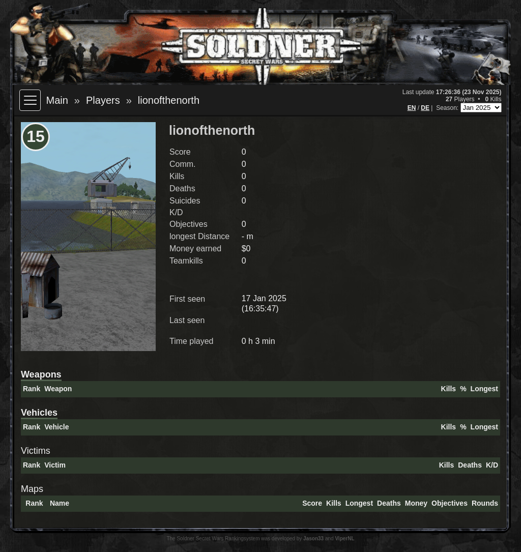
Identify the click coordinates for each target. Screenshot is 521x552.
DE (425, 107)
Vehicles (39, 413)
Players (103, 100)
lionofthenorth (168, 100)
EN (412, 107)
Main (57, 100)
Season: (448, 107)
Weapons (41, 374)
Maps (32, 489)
